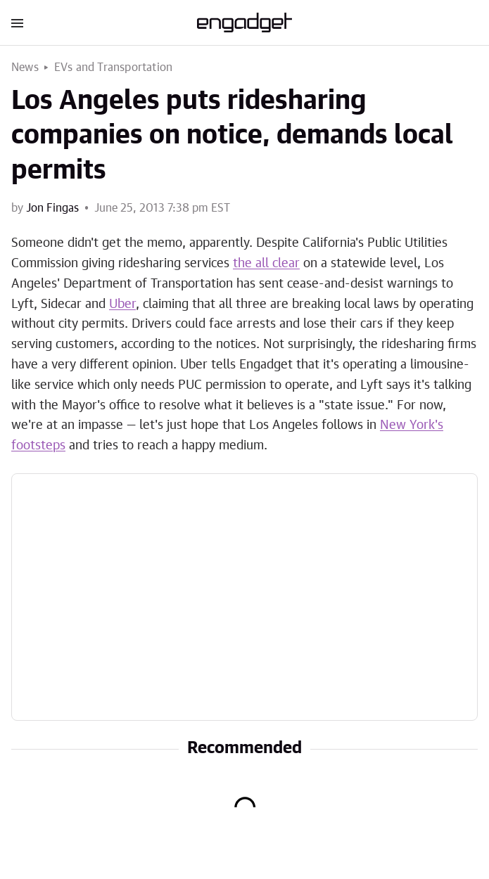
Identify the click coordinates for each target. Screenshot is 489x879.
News (25, 67)
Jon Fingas (52, 208)
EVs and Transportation (113, 67)
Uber (122, 304)
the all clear (266, 263)
